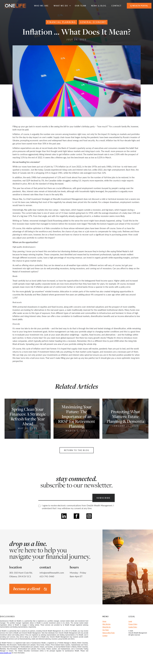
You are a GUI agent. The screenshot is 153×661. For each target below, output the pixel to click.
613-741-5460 (47, 577)
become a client (30, 590)
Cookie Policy (133, 627)
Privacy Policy (133, 624)
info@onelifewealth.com (52, 574)
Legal (130, 621)
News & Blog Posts (108, 633)
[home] (15, 5)
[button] (61, 5)
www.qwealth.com (5, 653)
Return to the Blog (76, 450)
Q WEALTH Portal (139, 6)
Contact (104, 635)
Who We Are (106, 624)
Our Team (105, 630)
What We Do (106, 627)
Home (104, 621)
